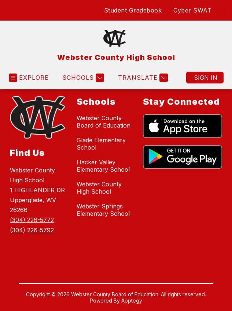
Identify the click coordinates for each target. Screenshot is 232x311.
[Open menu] (29, 77)
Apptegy (131, 300)
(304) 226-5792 (32, 230)
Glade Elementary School (101, 143)
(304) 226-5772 (32, 220)
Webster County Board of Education (103, 121)
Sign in (205, 77)
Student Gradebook (133, 10)
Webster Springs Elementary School (103, 210)
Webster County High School (99, 187)
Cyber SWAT (192, 10)
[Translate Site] (142, 77)
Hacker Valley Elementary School (103, 165)
